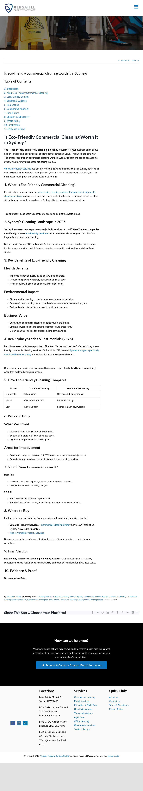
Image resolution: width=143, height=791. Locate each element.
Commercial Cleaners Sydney (96, 596)
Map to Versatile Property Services (27, 533)
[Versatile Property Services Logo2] (19, 692)
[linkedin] (25, 723)
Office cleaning (81, 721)
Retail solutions (81, 701)
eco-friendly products (37, 233)
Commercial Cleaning (117, 596)
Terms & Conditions (119, 705)
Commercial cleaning (84, 697)
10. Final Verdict (12, 125)
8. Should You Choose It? (16, 117)
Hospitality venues (83, 709)
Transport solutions (83, 713)
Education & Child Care (85, 705)
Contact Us (114, 701)
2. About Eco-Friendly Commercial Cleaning (25, 93)
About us (113, 697)
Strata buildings (82, 729)
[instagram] (19, 723)
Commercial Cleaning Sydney (56, 525)
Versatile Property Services (17, 169)
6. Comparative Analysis (16, 109)
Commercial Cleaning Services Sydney (43, 600)
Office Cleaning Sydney (93, 600)
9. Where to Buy (12, 121)
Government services (84, 725)
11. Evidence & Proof (14, 129)
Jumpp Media (113, 756)
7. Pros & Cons (11, 113)
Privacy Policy (116, 709)
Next (134, 60)
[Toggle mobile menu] (136, 6)
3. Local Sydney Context (16, 97)
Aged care (79, 717)
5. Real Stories (11, 105)
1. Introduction (11, 89)
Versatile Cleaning (14, 596)
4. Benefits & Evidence (15, 101)
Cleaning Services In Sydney (49, 596)
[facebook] (12, 723)
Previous (125, 60)
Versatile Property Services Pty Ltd (54, 756)
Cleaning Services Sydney (72, 596)
